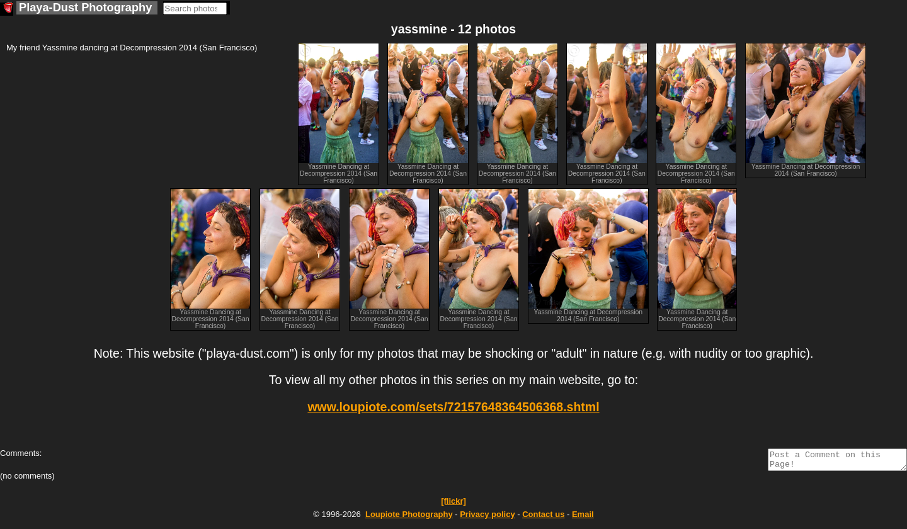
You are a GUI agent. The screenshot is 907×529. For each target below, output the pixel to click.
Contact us (543, 518)
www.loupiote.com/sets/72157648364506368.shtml (453, 407)
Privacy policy (487, 518)
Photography (409, 518)
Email (583, 518)
